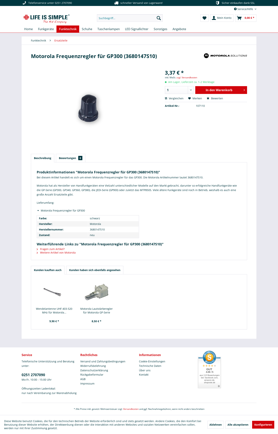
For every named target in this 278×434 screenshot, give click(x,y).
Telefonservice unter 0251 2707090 (47, 3)
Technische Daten (150, 366)
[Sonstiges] (160, 29)
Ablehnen (215, 424)
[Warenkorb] (245, 18)
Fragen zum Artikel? (51, 249)
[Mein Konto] (221, 18)
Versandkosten (131, 409)
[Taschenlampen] (108, 29)
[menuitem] (130, 18)
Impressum (87, 383)
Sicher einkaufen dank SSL (235, 3)
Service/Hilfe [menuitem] (244, 9)
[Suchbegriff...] (130, 18)
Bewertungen (70, 158)
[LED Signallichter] (136, 29)
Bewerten (215, 98)
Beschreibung (42, 158)
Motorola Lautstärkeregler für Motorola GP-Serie (96, 310)
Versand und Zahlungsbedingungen (102, 361)
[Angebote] (179, 29)
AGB (83, 379)
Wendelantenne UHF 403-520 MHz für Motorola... (54, 310)
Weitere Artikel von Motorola (56, 252)
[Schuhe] (87, 29)
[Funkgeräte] (45, 29)
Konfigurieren (263, 424)
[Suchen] (159, 18)
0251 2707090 (33, 374)
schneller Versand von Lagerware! (138, 3)
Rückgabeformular (91, 374)
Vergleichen (174, 98)
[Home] (28, 29)
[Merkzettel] (204, 18)
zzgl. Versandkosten (186, 77)
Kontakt (144, 374)
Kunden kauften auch (47, 270)
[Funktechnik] (67, 29)
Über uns (145, 370)
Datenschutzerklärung (94, 370)
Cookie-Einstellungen (152, 361)
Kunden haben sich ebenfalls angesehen (94, 270)
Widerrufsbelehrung (93, 366)
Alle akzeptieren (238, 424)
